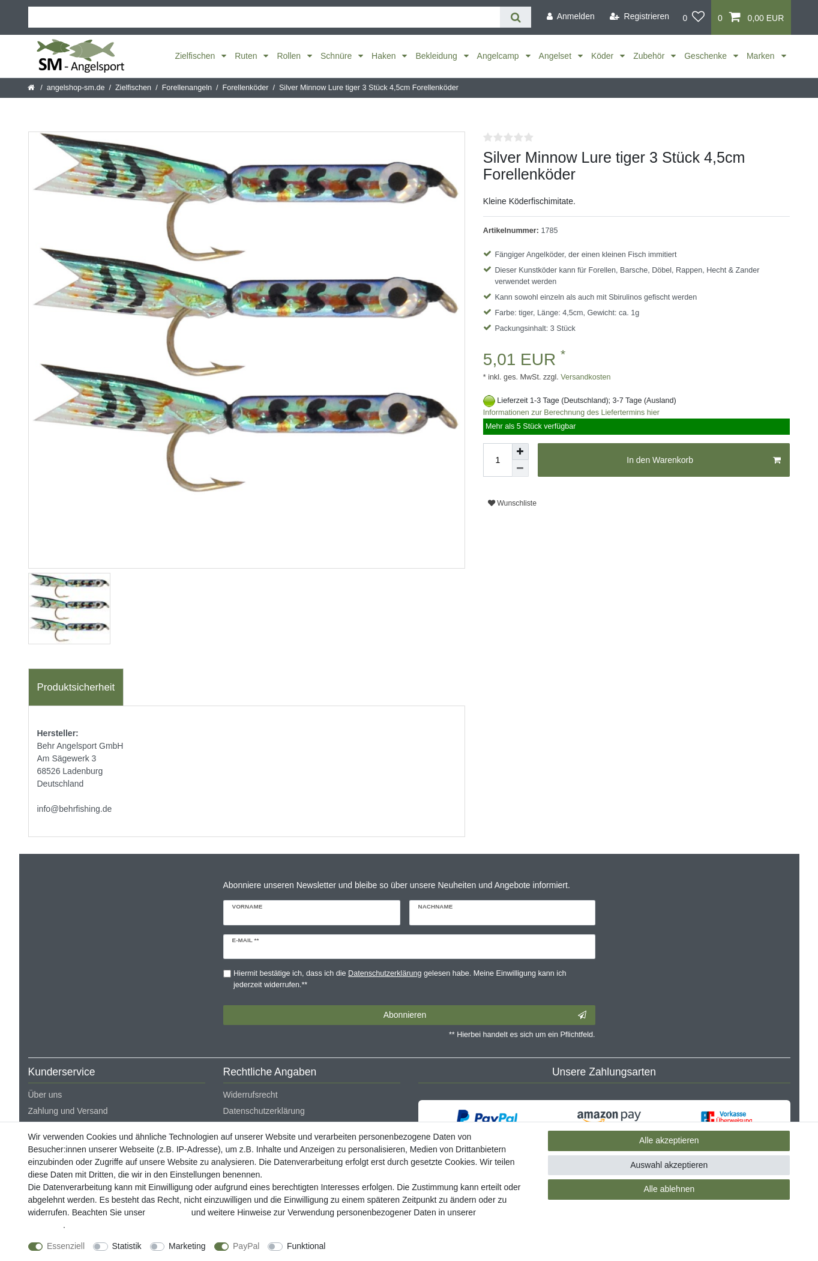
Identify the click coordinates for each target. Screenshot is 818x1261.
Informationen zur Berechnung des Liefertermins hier (571, 412)
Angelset (556, 56)
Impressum (168, 1212)
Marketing (187, 1246)
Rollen (290, 56)
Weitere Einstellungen (377, 1246)
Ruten (247, 56)
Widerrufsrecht (250, 1094)
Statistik (127, 1246)
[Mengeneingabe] (497, 460)
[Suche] (515, 17)
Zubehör (650, 56)
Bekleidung (437, 56)
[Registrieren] (639, 16)
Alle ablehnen (668, 1189)
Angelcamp (499, 56)
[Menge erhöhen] (520, 451)
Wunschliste (512, 503)
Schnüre (337, 56)
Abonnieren (484, 1015)
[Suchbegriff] (264, 17)
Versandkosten (585, 377)
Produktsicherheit (76, 687)
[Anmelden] (570, 16)
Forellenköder (245, 87)
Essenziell (66, 1246)
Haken (384, 56)
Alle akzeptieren (669, 1140)
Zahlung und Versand (68, 1111)
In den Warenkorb (704, 460)
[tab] (76, 687)
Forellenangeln (187, 87)
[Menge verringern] (520, 468)
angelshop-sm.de (76, 87)
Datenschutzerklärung (264, 1111)
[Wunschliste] (693, 17)
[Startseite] (32, 87)
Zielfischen (196, 56)
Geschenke (706, 56)
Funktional (306, 1246)
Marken (762, 56)
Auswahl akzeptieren (669, 1165)
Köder (603, 56)
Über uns (45, 1094)
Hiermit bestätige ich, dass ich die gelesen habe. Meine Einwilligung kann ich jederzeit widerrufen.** (399, 979)
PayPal (246, 1246)
